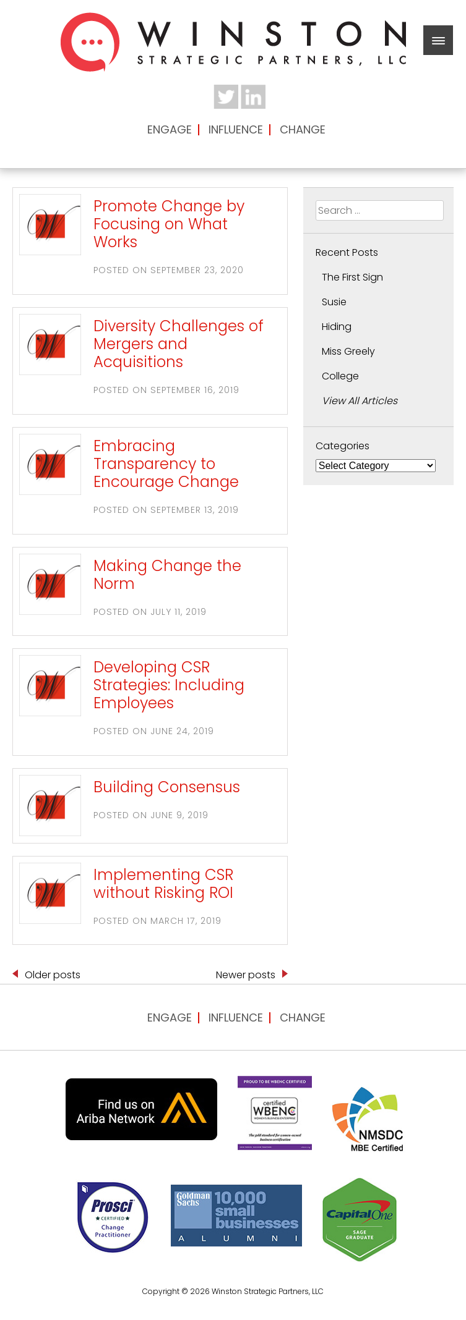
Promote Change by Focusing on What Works (168, 224)
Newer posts (245, 975)
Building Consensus (166, 787)
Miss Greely (348, 351)
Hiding (337, 326)
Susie (334, 302)
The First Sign (352, 277)
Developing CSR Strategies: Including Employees (168, 685)
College (340, 376)
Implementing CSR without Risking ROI (163, 883)
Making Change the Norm (167, 574)
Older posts (52, 975)
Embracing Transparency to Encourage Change (166, 464)
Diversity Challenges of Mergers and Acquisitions (178, 344)
